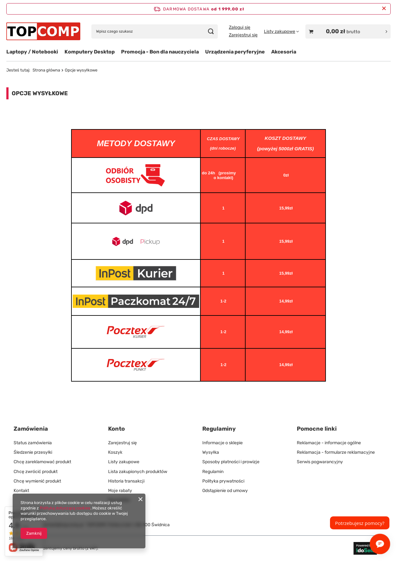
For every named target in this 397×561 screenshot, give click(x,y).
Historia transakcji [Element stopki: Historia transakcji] (126, 481)
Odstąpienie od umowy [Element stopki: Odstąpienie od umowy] (225, 490)
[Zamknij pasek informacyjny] (384, 8)
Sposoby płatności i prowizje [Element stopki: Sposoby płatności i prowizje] (231, 461)
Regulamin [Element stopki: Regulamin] (212, 471)
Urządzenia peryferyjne (235, 52)
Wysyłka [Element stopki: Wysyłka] (210, 452)
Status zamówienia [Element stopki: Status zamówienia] (33, 443)
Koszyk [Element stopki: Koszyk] (115, 452)
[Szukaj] (211, 31)
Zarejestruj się (243, 35)
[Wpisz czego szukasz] (154, 31)
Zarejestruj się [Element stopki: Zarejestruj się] (122, 443)
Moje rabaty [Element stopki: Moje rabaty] (120, 490)
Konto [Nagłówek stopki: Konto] (116, 428)
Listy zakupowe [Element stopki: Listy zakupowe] (123, 461)
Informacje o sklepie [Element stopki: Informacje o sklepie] (222, 443)
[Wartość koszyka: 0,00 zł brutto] (348, 31)
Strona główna (46, 70)
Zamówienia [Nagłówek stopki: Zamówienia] (31, 428)
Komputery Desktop (89, 52)
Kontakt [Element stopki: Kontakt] (21, 490)
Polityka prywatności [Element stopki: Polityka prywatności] (223, 481)
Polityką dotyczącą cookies (65, 508)
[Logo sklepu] (43, 31)
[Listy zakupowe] (281, 31)
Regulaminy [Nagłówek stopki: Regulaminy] (219, 428)
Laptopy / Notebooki (32, 52)
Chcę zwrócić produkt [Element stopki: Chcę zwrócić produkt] (36, 471)
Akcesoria (283, 52)
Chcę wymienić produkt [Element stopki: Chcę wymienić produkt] (37, 481)
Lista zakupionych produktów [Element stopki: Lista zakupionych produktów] (137, 471)
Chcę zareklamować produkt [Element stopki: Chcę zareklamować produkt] (42, 461)
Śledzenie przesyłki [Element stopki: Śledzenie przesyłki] (33, 452)
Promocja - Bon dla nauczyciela (160, 52)
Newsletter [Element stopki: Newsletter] (119, 500)
